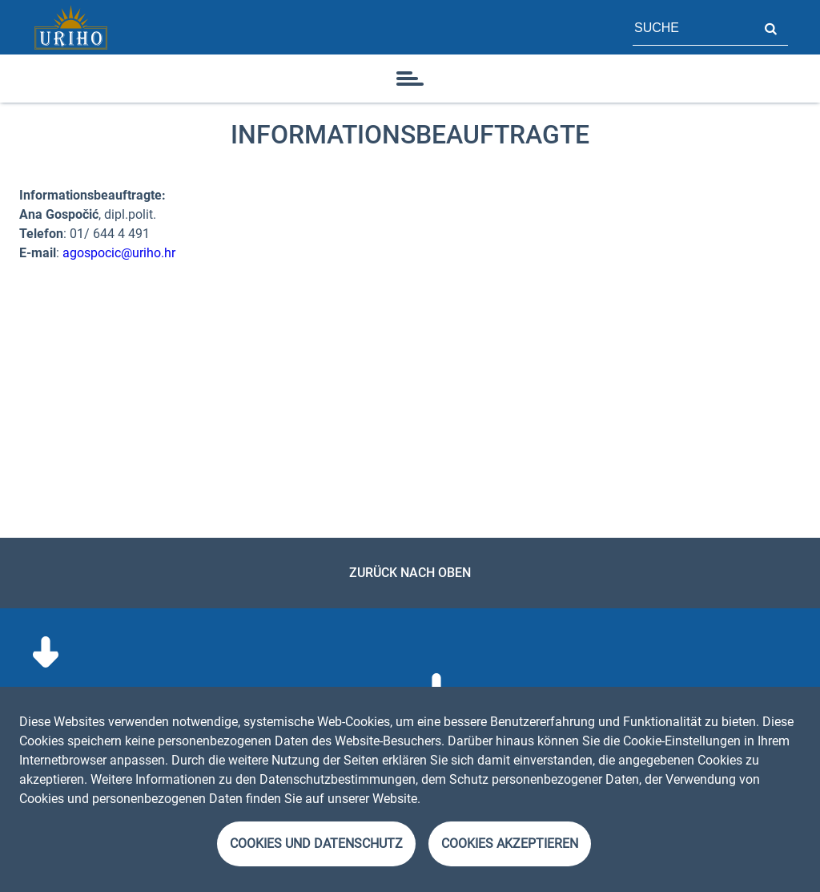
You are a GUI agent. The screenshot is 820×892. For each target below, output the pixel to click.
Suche (770, 27)
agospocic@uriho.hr (117, 252)
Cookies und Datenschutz (316, 843)
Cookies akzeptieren (509, 843)
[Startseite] (70, 27)
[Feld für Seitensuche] (693, 27)
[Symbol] (410, 78)
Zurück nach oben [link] (410, 572)
